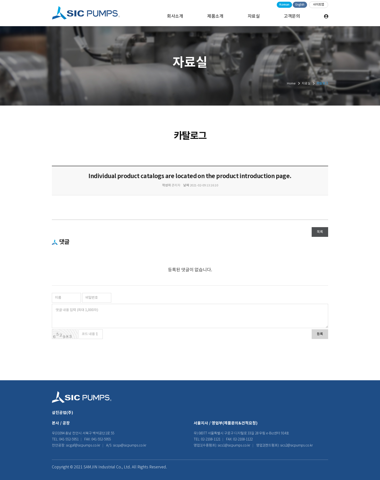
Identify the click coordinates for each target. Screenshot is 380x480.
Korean (284, 4)
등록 (320, 334)
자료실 (254, 16)
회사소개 (175, 16)
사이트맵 (318, 5)
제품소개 (215, 16)
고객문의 (292, 16)
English (299, 4)
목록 (320, 232)
